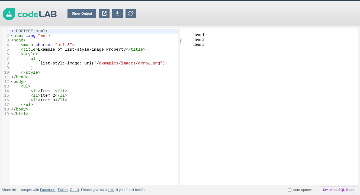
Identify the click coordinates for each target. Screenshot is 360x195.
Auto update (300, 190)
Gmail (74, 190)
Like (111, 190)
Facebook (48, 190)
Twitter (62, 190)
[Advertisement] (261, 13)
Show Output (82, 13)
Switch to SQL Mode (338, 190)
